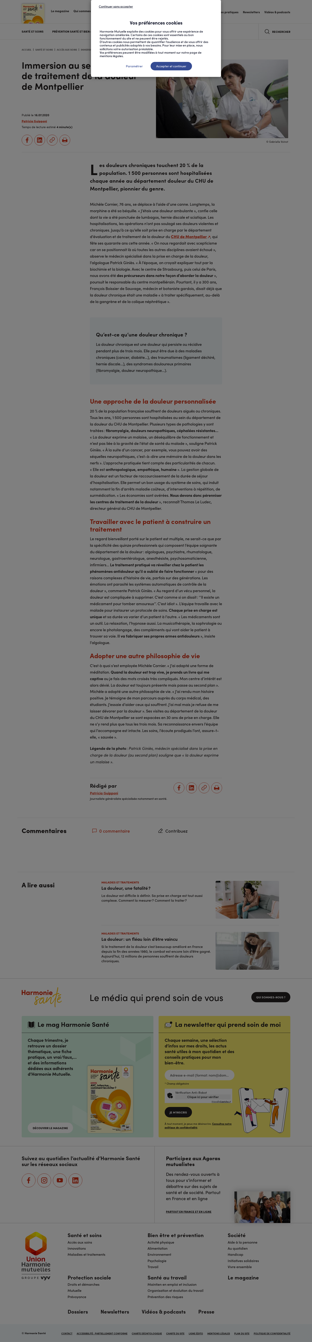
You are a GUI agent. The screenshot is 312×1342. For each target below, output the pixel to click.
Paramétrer (134, 66)
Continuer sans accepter (116, 6)
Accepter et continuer (171, 66)
